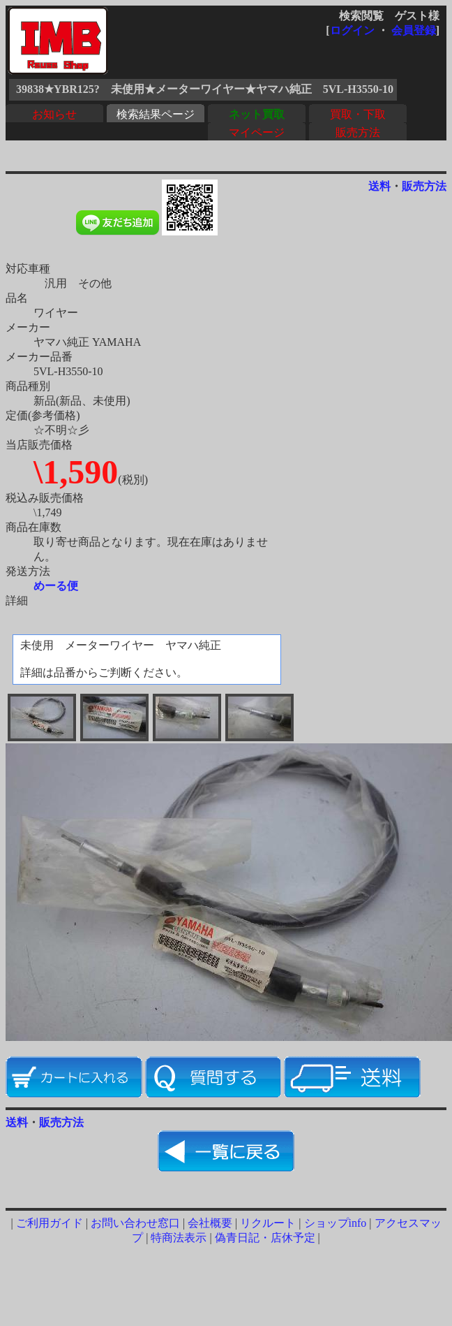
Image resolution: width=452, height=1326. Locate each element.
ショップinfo (335, 1223)
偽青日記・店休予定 (265, 1238)
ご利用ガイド (49, 1223)
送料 (379, 186)
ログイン (352, 30)
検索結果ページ (155, 114)
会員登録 (413, 30)
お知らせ (54, 114)
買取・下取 (358, 114)
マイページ (257, 132)
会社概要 (210, 1223)
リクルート (268, 1223)
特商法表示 (178, 1238)
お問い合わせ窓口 (135, 1223)
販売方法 (358, 132)
